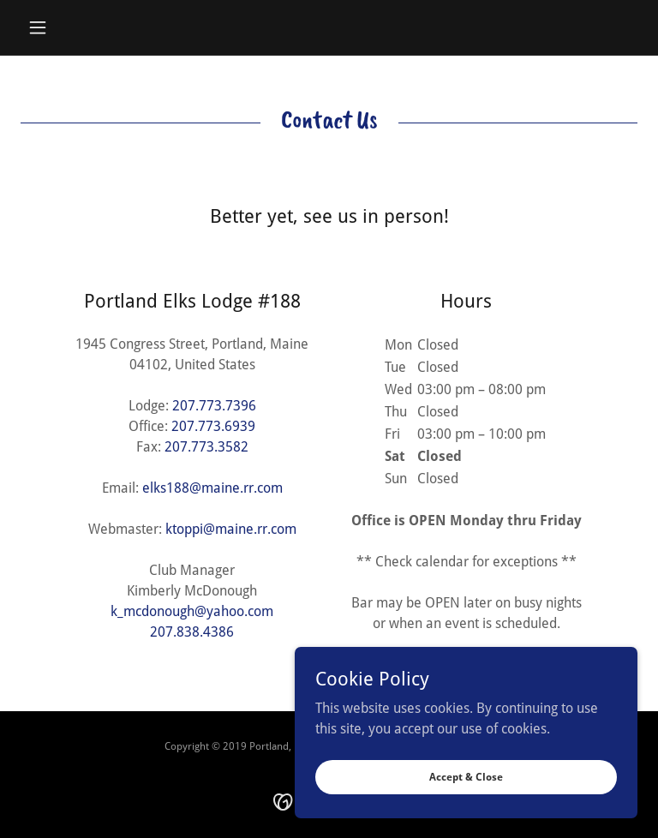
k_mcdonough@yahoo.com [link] (192, 611)
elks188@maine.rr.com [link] (212, 488)
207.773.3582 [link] (206, 447)
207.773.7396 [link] (214, 406)
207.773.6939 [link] (213, 426)
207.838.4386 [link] (192, 632)
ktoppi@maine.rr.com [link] (230, 529)
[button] (67, 27)
